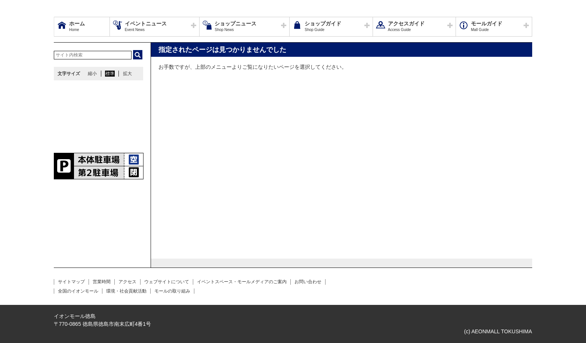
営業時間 (102, 281)
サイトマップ (71, 281)
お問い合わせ (307, 281)
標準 (109, 73)
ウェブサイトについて (166, 281)
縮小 (92, 73)
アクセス (127, 281)
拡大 (127, 73)
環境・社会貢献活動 (126, 291)
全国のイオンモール (78, 291)
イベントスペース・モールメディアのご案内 (242, 281)
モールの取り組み (172, 291)
